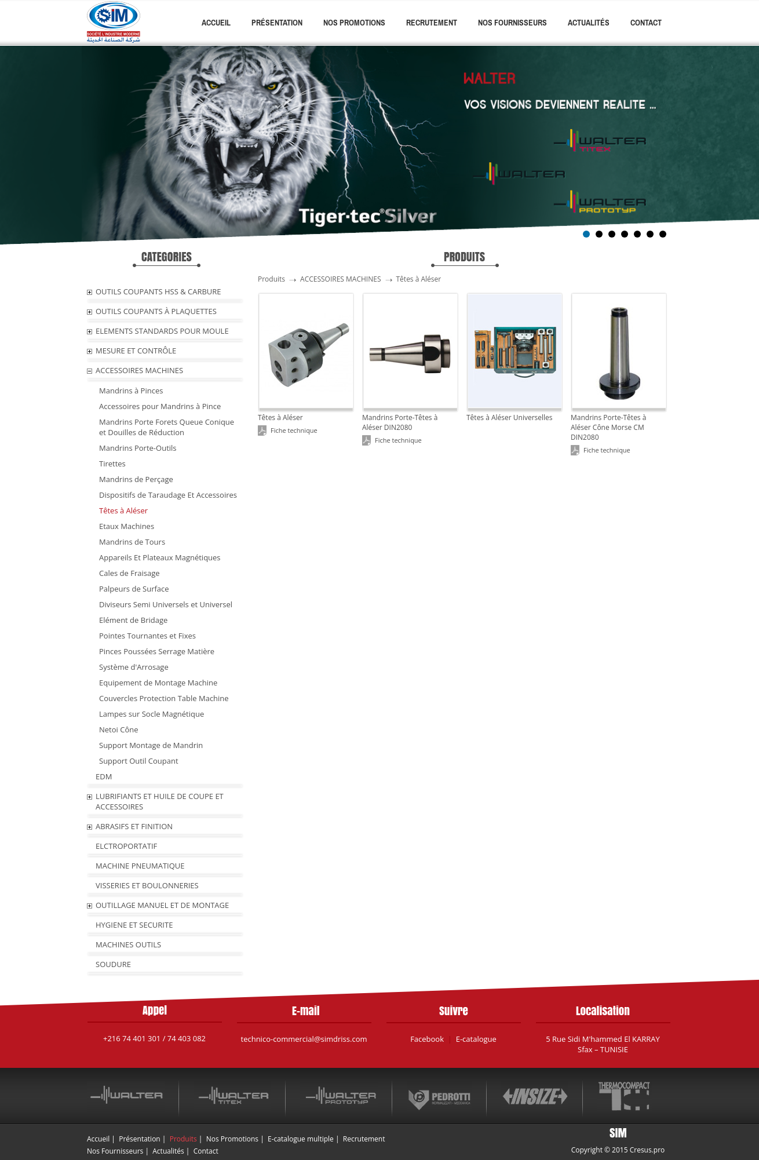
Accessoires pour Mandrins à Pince (160, 406)
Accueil (216, 22)
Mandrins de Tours (132, 542)
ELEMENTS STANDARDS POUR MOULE (162, 331)
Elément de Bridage (133, 620)
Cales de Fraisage (129, 573)
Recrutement (431, 22)
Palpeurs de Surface (134, 588)
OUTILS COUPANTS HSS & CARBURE (158, 291)
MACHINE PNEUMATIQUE (140, 865)
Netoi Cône (118, 729)
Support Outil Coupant (138, 761)
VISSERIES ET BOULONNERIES (147, 885)
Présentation (276, 22)
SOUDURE (113, 964)
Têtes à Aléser (123, 510)
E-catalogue (476, 1039)
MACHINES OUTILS (128, 944)
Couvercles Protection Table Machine (164, 698)
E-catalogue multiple (301, 1139)
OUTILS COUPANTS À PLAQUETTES (156, 311)
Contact (646, 22)
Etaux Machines (126, 526)
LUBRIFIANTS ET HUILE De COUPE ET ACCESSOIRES (160, 801)
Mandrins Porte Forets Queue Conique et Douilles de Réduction (166, 427)
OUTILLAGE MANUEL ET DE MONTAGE (162, 905)
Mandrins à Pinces (131, 390)
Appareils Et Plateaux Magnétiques (160, 557)
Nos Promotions (354, 22)
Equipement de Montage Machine (158, 682)
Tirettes (112, 463)
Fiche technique (294, 430)
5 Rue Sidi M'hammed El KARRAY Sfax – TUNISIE (603, 1044)
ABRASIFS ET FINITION (134, 826)
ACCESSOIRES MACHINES (139, 370)
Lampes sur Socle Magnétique (151, 714)
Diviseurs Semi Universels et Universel (165, 604)
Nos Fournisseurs (512, 22)
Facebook (427, 1039)
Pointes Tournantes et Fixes (147, 635)
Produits (183, 1139)
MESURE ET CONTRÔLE (136, 350)
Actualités (589, 22)
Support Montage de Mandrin (151, 745)
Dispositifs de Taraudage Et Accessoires (168, 495)
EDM (104, 776)
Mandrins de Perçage (136, 479)
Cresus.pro (647, 1150)
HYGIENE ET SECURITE (134, 925)
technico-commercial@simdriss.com (304, 1039)
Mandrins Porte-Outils (138, 448)
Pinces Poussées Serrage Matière (156, 651)
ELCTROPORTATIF (126, 846)
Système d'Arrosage (134, 667)
